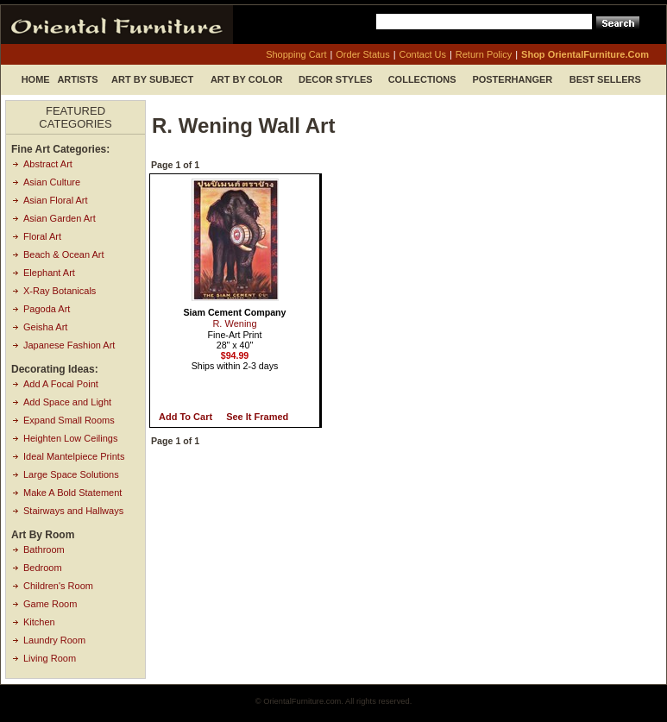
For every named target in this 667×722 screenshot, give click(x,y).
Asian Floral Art (55, 200)
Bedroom (42, 567)
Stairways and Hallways (73, 510)
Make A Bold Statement (72, 492)
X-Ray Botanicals (59, 291)
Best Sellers (605, 79)
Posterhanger (512, 79)
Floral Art (42, 236)
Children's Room (58, 586)
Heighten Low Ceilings (70, 438)
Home (36, 79)
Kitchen (39, 622)
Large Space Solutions (71, 474)
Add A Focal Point (60, 384)
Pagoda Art (46, 309)
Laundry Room (54, 640)
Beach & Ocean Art (63, 254)
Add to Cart (185, 416)
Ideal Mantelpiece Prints (73, 456)
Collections (422, 79)
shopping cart (296, 54)
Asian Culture (51, 182)
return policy (484, 54)
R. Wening (234, 323)
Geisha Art (45, 327)
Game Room (50, 604)
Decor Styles (336, 79)
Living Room (49, 658)
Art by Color (247, 79)
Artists (77, 79)
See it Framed (257, 416)
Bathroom (44, 549)
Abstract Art (47, 164)
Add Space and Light (67, 402)
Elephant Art (49, 272)
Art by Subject (152, 79)
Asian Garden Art (59, 218)
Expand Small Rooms (69, 420)
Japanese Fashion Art (69, 345)
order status (362, 54)
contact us (423, 54)
